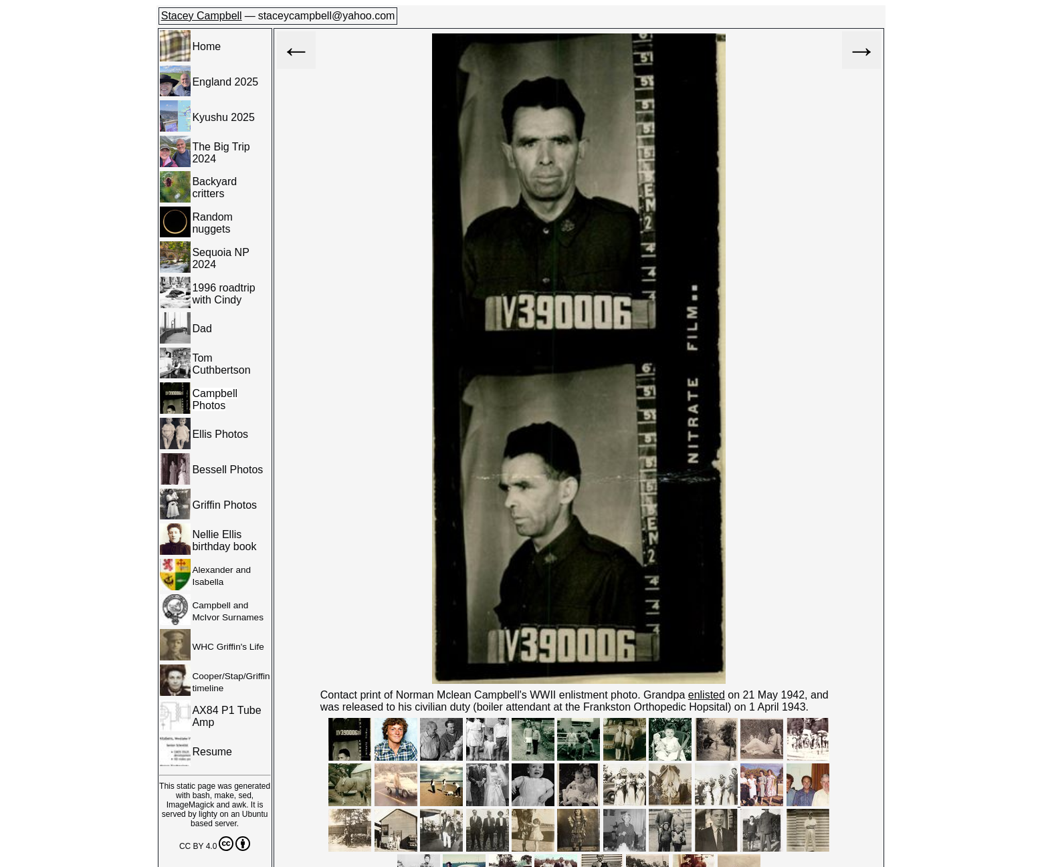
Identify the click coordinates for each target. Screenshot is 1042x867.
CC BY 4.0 (214, 843)
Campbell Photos (214, 399)
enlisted (706, 695)
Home (206, 46)
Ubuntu (255, 814)
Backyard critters (214, 187)
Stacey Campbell (201, 15)
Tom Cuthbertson (221, 364)
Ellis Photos (220, 434)
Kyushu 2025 (223, 117)
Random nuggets (212, 223)
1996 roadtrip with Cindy (223, 293)
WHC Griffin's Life (228, 647)
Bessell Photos (227, 469)
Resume (212, 751)
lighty (208, 814)
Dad (201, 328)
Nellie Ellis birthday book (224, 540)
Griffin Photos (224, 505)
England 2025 (225, 82)
